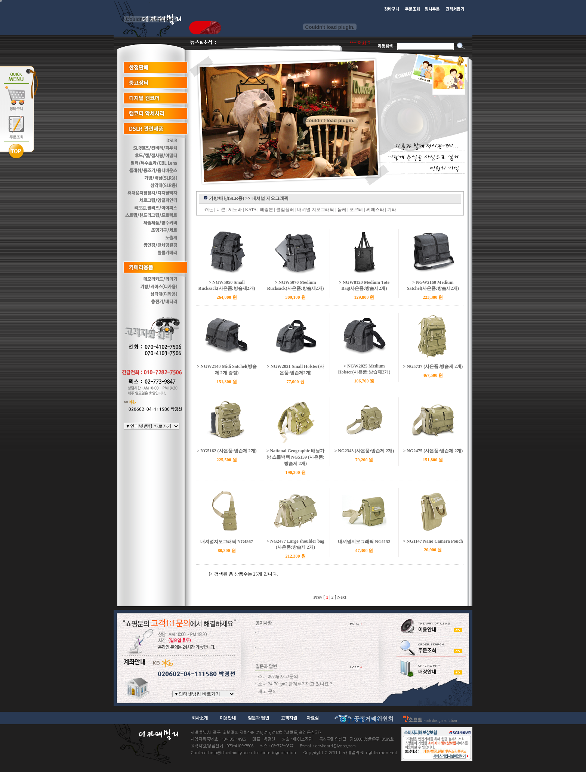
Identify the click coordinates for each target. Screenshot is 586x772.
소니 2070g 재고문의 (278, 676)
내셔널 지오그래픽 (315, 209)
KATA (250, 209)
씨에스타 (375, 209)
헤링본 (266, 209)
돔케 (341, 209)
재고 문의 (267, 691)
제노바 (235, 209)
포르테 (356, 209)
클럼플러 (285, 209)
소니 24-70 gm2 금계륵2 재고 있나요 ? (295, 683)
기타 (391, 209)
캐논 (208, 209)
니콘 (220, 209)
